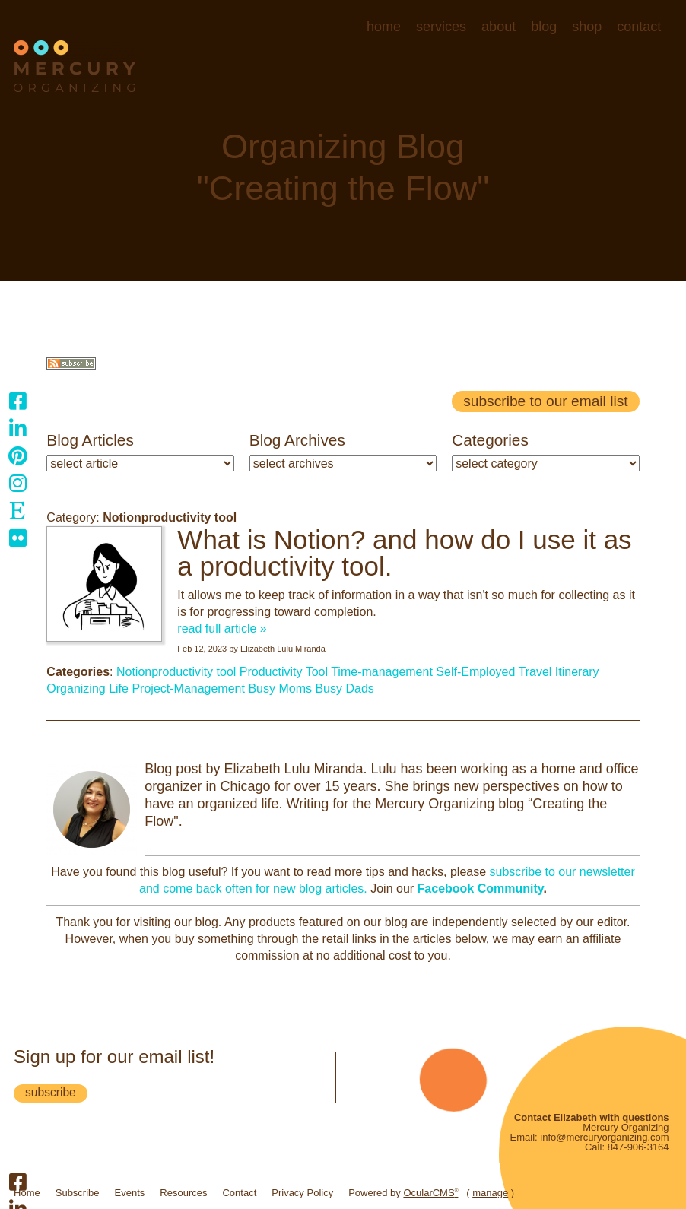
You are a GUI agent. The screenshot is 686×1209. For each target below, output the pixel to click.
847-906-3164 (638, 1147)
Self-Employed (475, 671)
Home (384, 26)
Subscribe (78, 1192)
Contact (639, 26)
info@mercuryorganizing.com (604, 1137)
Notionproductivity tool (176, 671)
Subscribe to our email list (545, 401)
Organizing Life (87, 688)
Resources (183, 1192)
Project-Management (188, 688)
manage (490, 1192)
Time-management (382, 671)
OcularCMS (430, 1192)
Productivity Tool (284, 671)
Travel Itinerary (559, 671)
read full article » (221, 628)
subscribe (50, 1092)
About (498, 26)
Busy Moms (280, 688)
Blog (544, 26)
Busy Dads (344, 688)
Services (441, 26)
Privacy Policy (302, 1192)
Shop (587, 26)
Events (130, 1192)
